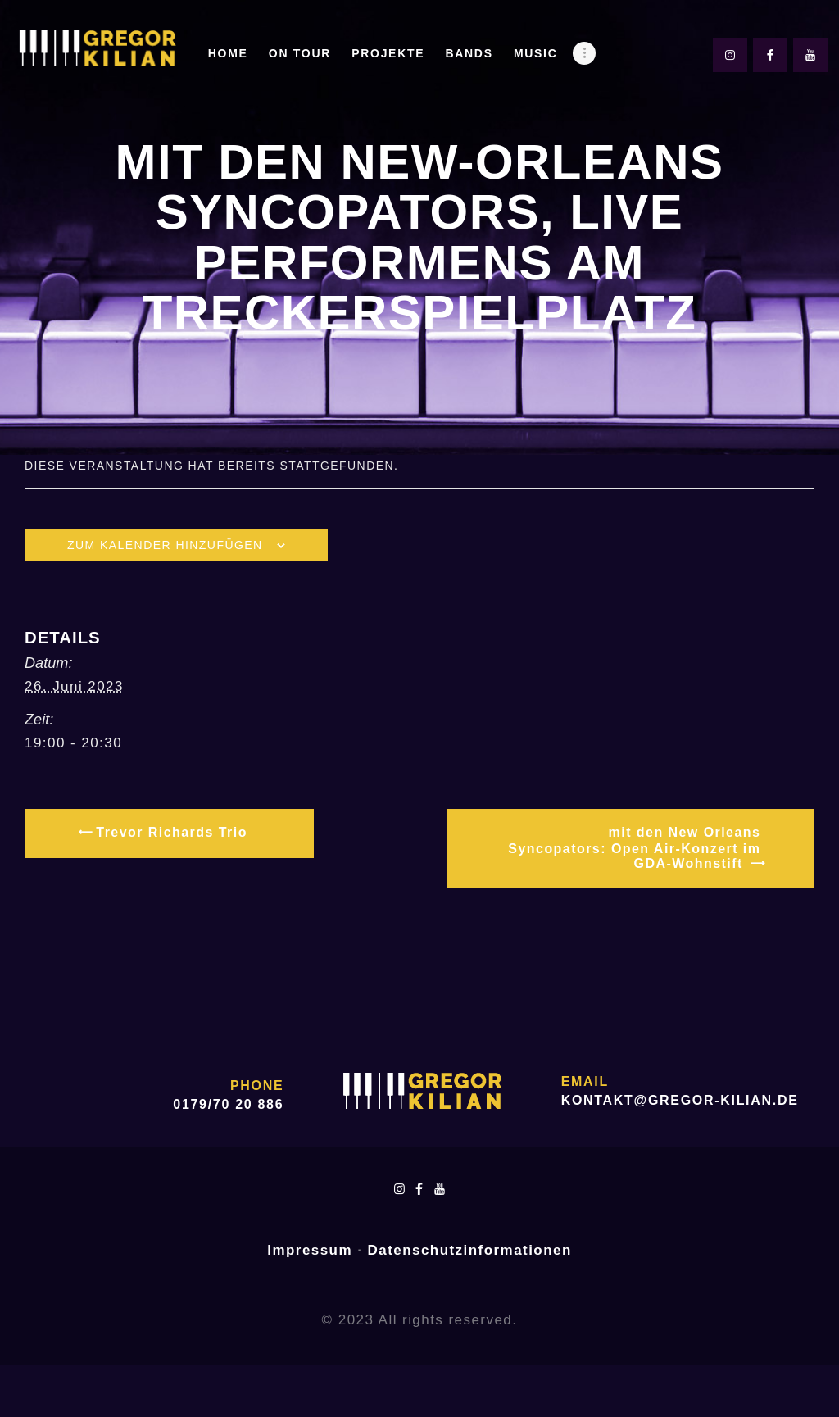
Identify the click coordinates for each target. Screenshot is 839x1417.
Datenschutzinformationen (470, 1250)
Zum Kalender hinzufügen (165, 545)
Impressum (309, 1250)
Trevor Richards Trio (169, 832)
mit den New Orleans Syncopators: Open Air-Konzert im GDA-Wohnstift (634, 847)
